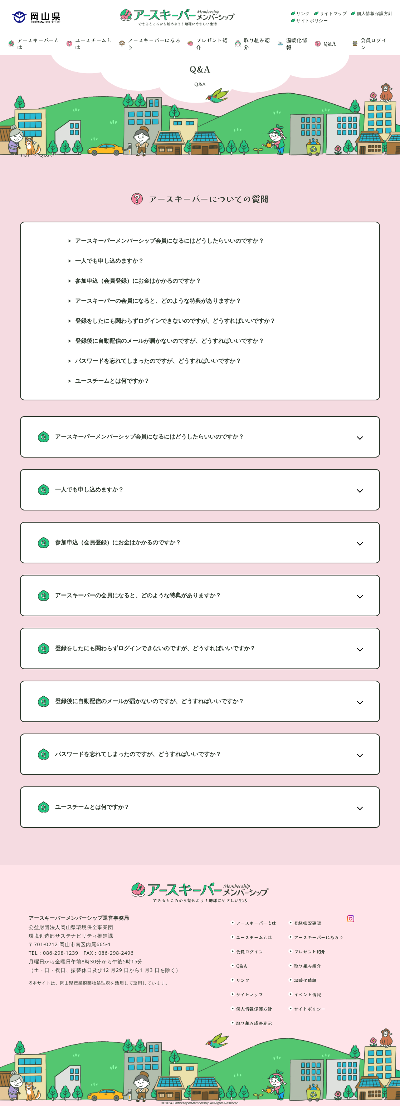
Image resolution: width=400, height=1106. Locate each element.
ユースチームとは (89, 43)
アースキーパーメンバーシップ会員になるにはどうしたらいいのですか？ (169, 241)
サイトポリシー (312, 21)
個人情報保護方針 (375, 13)
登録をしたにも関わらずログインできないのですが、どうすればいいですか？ (175, 321)
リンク (303, 13)
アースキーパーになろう (149, 43)
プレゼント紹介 (207, 43)
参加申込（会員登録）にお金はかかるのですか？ (138, 281)
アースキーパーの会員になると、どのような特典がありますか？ (158, 301)
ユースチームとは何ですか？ (112, 381)
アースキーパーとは (34, 43)
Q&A (325, 43)
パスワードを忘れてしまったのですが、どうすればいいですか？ (158, 361)
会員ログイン (369, 43)
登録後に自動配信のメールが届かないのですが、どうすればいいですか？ (169, 341)
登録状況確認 (307, 923)
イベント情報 (307, 994)
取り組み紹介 (252, 43)
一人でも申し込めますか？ (109, 261)
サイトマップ (333, 13)
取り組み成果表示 (254, 1023)
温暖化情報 (292, 43)
